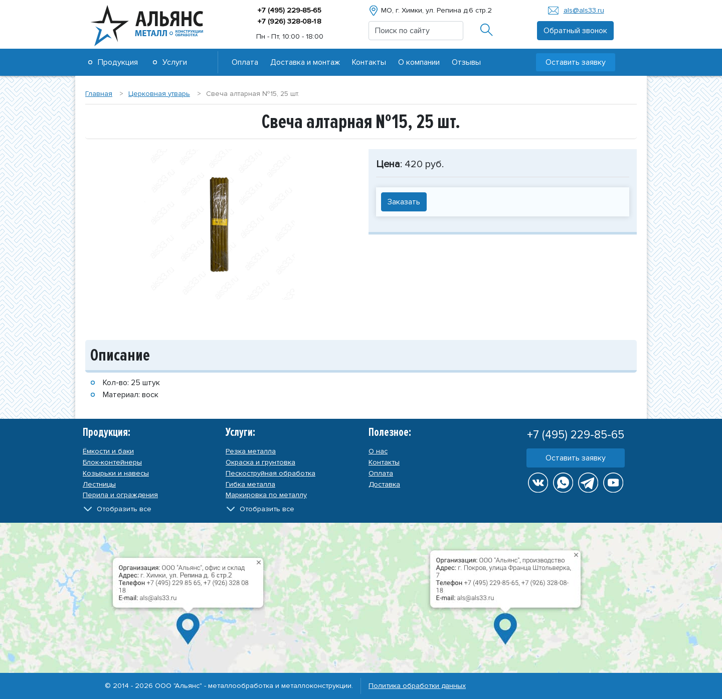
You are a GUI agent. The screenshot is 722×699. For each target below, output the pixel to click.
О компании (419, 62)
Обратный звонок (575, 31)
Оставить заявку (576, 62)
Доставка (384, 484)
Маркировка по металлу (266, 495)
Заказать (404, 202)
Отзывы (466, 62)
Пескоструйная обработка (270, 473)
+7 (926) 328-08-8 (289, 21)
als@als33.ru (584, 10)
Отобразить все (124, 509)
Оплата (245, 62)
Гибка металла (250, 484)
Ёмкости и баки (108, 451)
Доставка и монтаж (305, 62)
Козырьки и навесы (116, 473)
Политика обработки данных (417, 685)
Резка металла (251, 451)
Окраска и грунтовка (260, 462)
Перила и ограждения (120, 495)
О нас (378, 451)
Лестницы (99, 484)
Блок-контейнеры (112, 462)
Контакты (369, 62)
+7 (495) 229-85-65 (289, 10)
